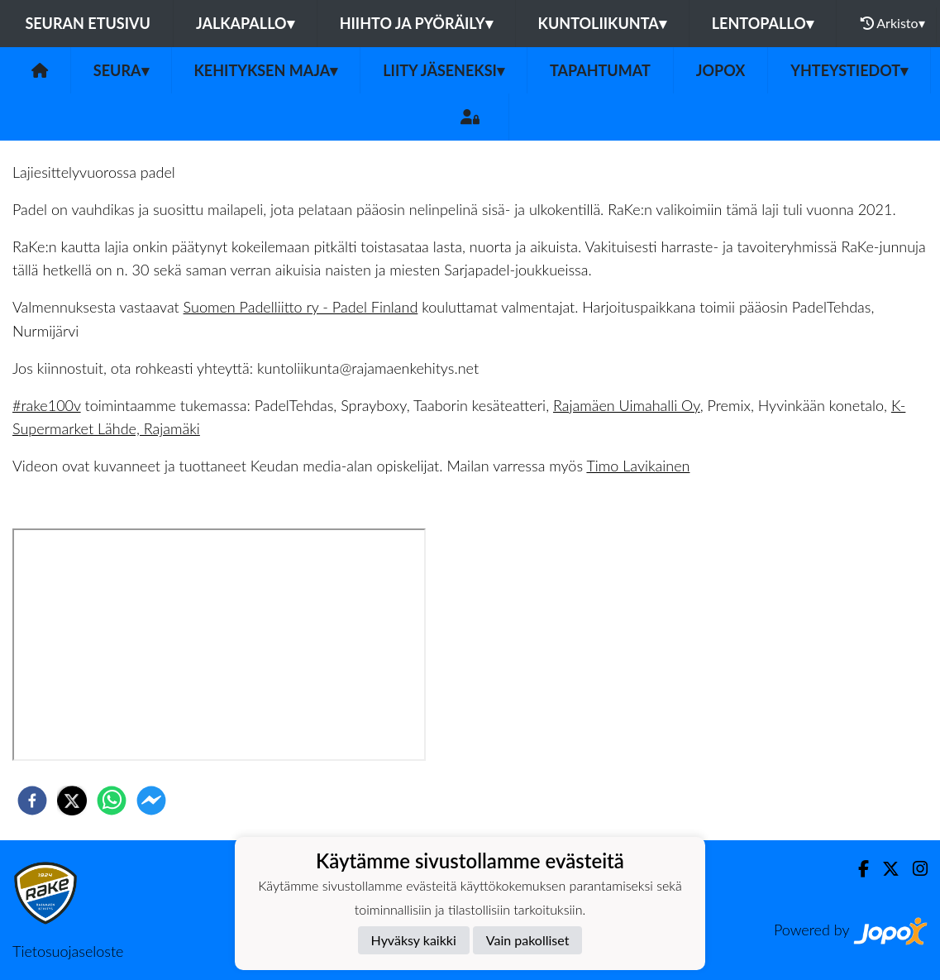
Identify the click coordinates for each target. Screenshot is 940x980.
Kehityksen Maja (266, 70)
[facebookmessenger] (151, 800)
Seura (121, 70)
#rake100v (46, 405)
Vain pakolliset (528, 940)
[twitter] (72, 800)
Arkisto (893, 23)
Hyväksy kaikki (413, 940)
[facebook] (32, 800)
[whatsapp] (111, 800)
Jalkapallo (245, 23)
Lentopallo (763, 23)
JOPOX (721, 70)
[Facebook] (857, 868)
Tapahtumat (600, 70)
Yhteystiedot (849, 70)
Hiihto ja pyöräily (416, 23)
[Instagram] (913, 868)
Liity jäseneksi (443, 70)
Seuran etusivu (87, 23)
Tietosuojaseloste (67, 951)
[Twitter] (884, 868)
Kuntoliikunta (602, 23)
